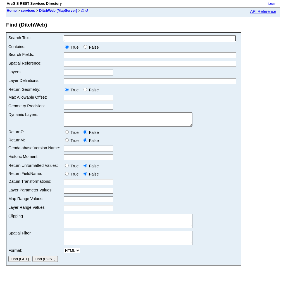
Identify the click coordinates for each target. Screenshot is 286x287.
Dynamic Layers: (23, 114)
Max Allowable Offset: (27, 97)
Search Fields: (21, 54)
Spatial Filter (19, 238)
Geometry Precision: (26, 106)
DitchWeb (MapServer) (58, 10)
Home (12, 10)
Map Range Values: (25, 201)
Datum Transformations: (29, 184)
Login (272, 3)
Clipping (15, 218)
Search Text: (19, 37)
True (73, 47)
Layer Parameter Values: (30, 192)
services (28, 10)
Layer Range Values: (27, 210)
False (91, 47)
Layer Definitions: (23, 80)
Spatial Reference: (24, 63)
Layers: (15, 72)
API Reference (263, 11)
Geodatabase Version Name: (34, 150)
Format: (15, 258)
